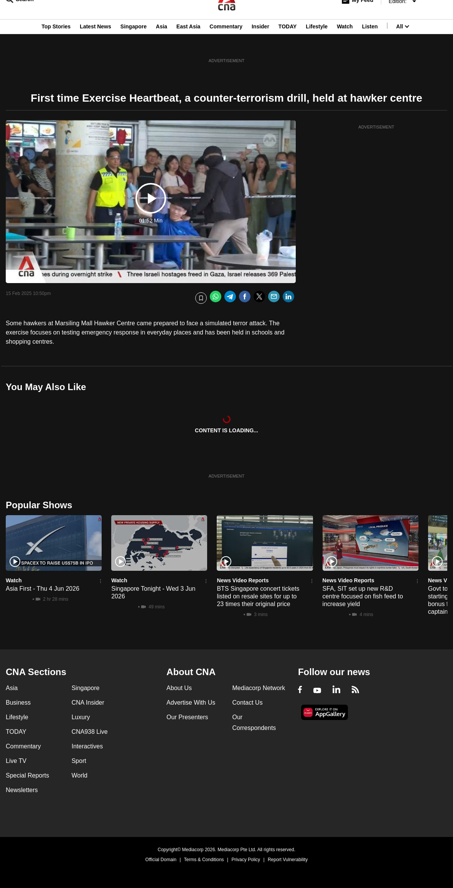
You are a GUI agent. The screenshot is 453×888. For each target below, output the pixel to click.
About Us (179, 688)
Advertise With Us (190, 702)
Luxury (80, 717)
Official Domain (160, 859)
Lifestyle (317, 43)
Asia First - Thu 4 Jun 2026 (42, 588)
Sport (78, 761)
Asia (161, 43)
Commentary (225, 43)
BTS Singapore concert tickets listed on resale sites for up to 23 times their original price (258, 596)
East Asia (188, 43)
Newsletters (22, 790)
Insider (260, 43)
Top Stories (56, 43)
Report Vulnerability (288, 859)
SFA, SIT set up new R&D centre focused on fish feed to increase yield (363, 596)
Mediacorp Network (258, 688)
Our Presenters (187, 717)
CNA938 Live (89, 731)
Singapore (133, 43)
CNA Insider (87, 702)
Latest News (95, 43)
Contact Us (247, 702)
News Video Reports (243, 580)
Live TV (16, 761)
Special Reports (27, 775)
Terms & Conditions (204, 859)
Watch (345, 43)
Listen (370, 43)
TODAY (287, 43)
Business (18, 702)
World (79, 775)
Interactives (87, 746)
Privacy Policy (245, 859)
